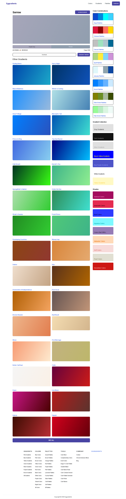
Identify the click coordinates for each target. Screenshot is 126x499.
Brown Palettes (49, 458)
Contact (78, 455)
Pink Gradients (27, 455)
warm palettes (48, 478)
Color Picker (64, 478)
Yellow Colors (38, 463)
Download (44, 54)
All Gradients (27, 475)
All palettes (47, 487)
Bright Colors (38, 484)
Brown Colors (38, 460)
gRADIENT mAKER (84, 54)
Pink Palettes (48, 469)
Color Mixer (63, 455)
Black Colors (38, 472)
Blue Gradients (27, 458)
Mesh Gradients (27, 466)
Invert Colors (64, 460)
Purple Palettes (49, 466)
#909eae (25, 50)
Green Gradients (28, 463)
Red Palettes (48, 463)
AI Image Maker (82, 12)
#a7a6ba (16, 50)
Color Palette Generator (66, 475)
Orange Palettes (49, 460)
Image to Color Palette (66, 463)
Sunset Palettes (49, 455)
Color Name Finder (65, 469)
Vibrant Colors (38, 481)
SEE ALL (51, 440)
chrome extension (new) (82, 458)
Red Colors (38, 469)
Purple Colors (38, 478)
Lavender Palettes (49, 472)
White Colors (38, 475)
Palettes (107, 3)
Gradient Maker (64, 466)
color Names (64, 481)
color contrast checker (66, 472)
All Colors (37, 487)
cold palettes (48, 481)
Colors (90, 3)
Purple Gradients (28, 469)
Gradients (98, 3)
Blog (77, 460)
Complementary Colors (66, 458)
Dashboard (115, 3)
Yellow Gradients (28, 460)
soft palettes (48, 484)
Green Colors (38, 466)
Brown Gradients (28, 472)
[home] (11, 3)
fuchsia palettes (49, 475)
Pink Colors (38, 458)
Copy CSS (87, 50)
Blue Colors (38, 455)
